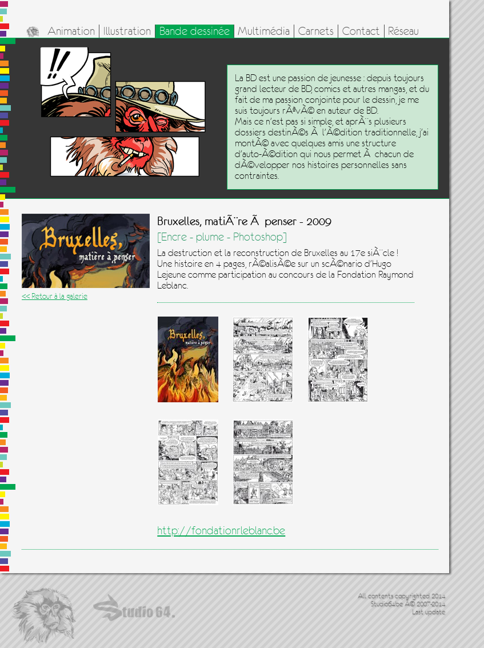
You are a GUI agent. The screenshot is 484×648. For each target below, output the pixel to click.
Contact (361, 31)
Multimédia (264, 31)
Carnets (316, 31)
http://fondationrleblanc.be (221, 530)
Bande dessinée (194, 31)
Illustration (127, 31)
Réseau (403, 31)
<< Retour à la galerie (54, 296)
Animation (71, 31)
